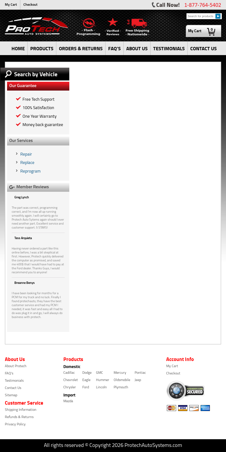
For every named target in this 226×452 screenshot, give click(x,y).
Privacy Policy (15, 424)
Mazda (68, 401)
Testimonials (14, 381)
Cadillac (69, 373)
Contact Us (13, 388)
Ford (85, 387)
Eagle (86, 380)
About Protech (15, 366)
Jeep (138, 380)
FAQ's (9, 373)
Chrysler (69, 387)
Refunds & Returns (19, 417)
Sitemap (11, 395)
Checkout (30, 5)
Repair (26, 155)
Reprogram (30, 171)
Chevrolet (70, 380)
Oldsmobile (122, 380)
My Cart (11, 5)
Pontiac (140, 373)
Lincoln (101, 387)
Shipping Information (20, 410)
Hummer (102, 380)
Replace (27, 163)
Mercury (120, 373)
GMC (99, 373)
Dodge (87, 373)
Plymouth (121, 387)
